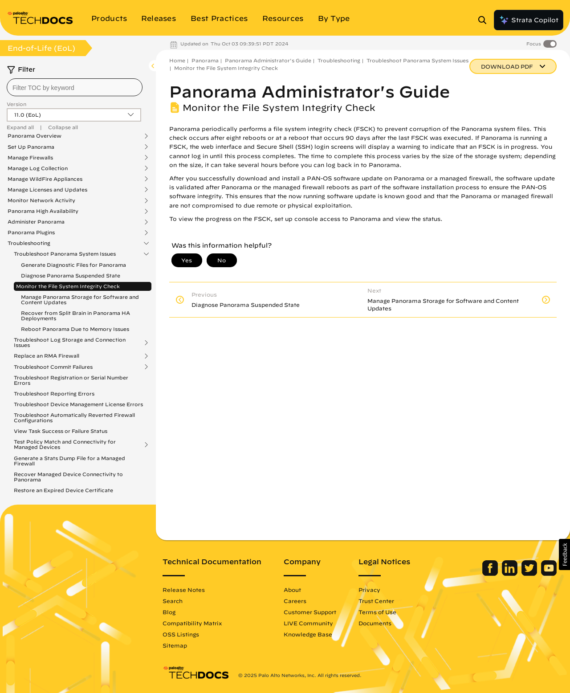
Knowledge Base (308, 634)
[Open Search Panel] (485, 20)
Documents (374, 623)
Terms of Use (377, 612)
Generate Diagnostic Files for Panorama (73, 265)
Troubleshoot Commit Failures (53, 367)
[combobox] (74, 87)
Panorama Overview (34, 136)
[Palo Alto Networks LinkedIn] (510, 573)
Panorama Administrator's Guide (268, 60)
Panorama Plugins (31, 232)
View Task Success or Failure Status (60, 431)
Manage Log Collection (38, 168)
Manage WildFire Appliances (45, 179)
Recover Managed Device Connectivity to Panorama (68, 476)
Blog (169, 612)
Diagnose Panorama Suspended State (70, 275)
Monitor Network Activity (41, 200)
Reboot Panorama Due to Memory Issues (75, 329)
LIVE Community (308, 623)
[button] (564, 554)
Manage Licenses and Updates (47, 189)
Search (173, 601)
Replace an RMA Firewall (46, 356)
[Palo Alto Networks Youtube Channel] (549, 573)
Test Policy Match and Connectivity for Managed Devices (65, 444)
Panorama (205, 60)
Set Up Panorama (31, 147)
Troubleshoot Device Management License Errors (78, 404)
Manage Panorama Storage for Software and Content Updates (80, 299)
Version (16, 104)
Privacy (369, 590)
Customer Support (310, 612)
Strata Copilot (528, 20)
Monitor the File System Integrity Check (68, 286)
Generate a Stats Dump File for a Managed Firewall (69, 460)
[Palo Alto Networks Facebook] (491, 573)
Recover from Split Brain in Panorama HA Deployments (75, 315)
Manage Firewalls (30, 157)
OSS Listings (181, 634)
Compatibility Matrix (192, 623)
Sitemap (175, 645)
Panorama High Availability (43, 211)
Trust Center (376, 601)
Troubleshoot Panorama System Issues (65, 254)
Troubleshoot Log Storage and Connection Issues (70, 342)
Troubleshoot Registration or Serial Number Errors (71, 380)
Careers (295, 601)
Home (177, 60)
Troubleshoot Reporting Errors (54, 393)
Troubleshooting (29, 243)
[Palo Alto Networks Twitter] (530, 573)
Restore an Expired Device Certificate (63, 490)
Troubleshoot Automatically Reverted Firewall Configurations (74, 417)
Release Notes (184, 590)
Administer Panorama (36, 221)
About (292, 590)
